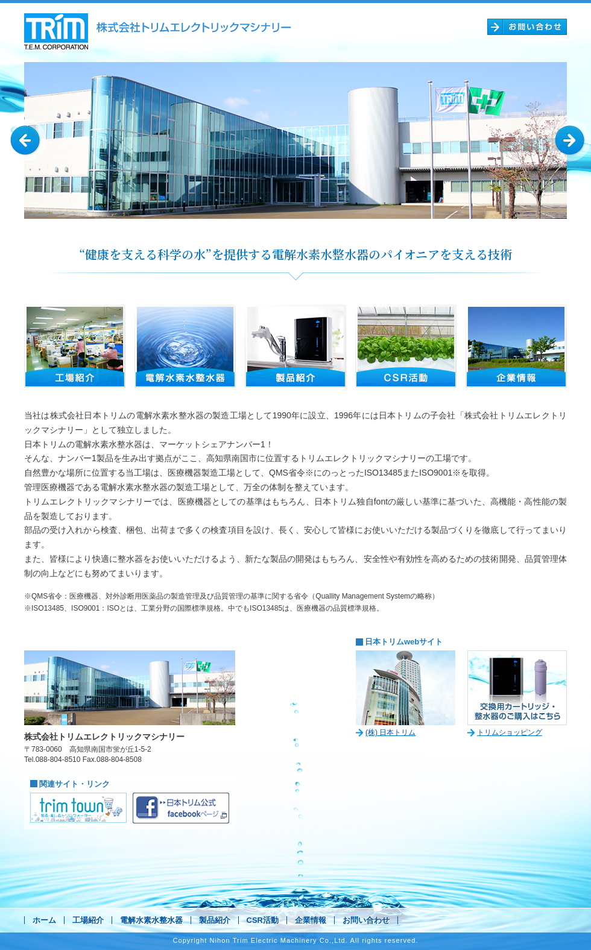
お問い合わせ (366, 920)
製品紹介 (214, 920)
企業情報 (310, 920)
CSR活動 (263, 920)
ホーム (44, 920)
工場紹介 (88, 920)
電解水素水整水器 (151, 920)
